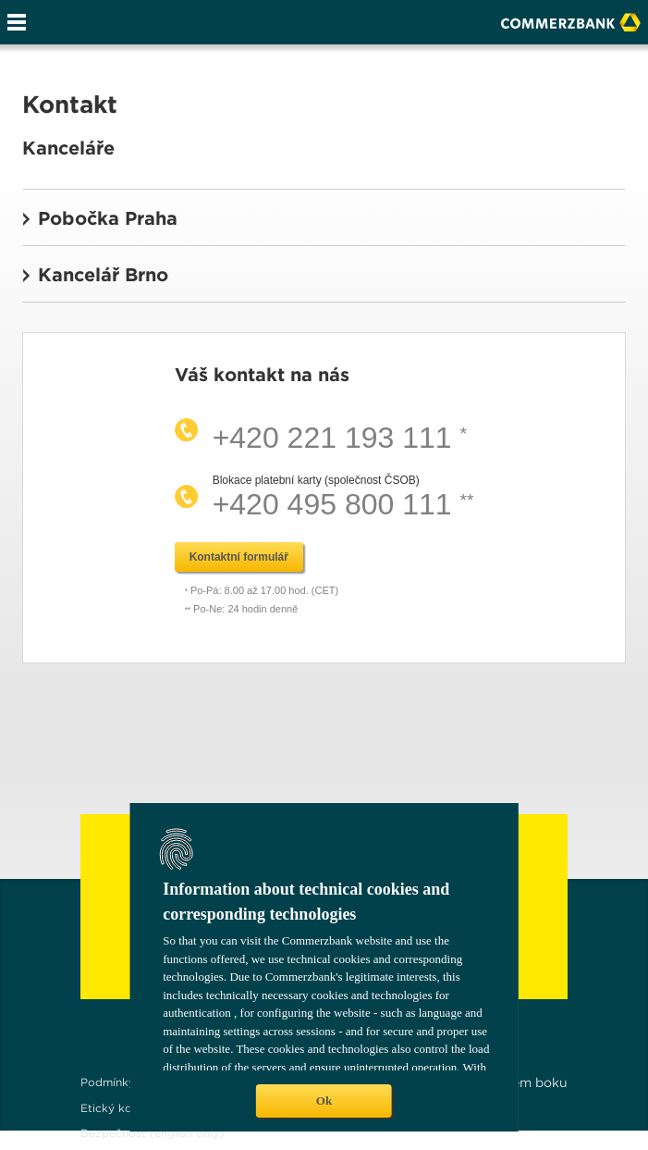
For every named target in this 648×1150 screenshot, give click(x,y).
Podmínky (107, 1082)
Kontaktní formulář (239, 556)
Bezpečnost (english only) (152, 1133)
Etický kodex (116, 1108)
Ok (324, 1100)
